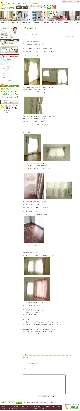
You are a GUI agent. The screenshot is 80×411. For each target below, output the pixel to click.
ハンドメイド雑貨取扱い (9, 50)
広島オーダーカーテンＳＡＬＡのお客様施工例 (37, 23)
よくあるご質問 (6, 408)
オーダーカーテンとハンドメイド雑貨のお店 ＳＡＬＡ (8, 5)
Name (26, 357)
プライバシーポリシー (32, 408)
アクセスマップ (9, 102)
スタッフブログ (9, 42)
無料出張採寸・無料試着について (46, 406)
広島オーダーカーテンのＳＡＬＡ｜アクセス (77, 1)
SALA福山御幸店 (7, 110)
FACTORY (5, 112)
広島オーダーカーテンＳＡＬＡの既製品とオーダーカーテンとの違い (10, 23)
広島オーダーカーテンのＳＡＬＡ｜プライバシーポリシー (67, 1)
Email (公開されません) (30, 363)
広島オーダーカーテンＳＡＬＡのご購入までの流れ (26, 23)
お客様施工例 (33, 406)
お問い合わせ (9, 91)
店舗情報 (57, 406)
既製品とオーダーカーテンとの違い (10, 406)
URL (24, 368)
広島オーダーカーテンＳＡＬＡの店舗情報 (66, 23)
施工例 (72, 36)
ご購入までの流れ (25, 406)
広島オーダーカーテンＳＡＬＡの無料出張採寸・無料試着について (52, 23)
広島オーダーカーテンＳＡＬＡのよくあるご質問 (75, 23)
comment (78, 36)
